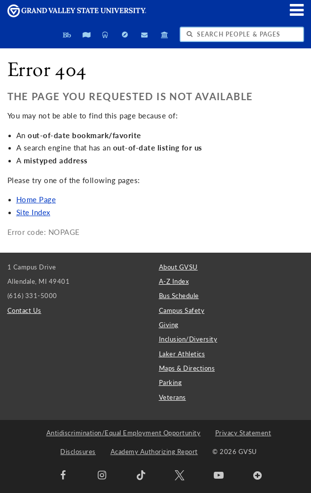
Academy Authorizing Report (154, 451)
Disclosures (78, 451)
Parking (170, 382)
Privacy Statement (243, 433)
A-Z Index (174, 281)
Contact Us (24, 310)
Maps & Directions (187, 368)
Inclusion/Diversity (188, 339)
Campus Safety (182, 310)
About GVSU (178, 267)
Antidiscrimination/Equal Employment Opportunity (123, 433)
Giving (169, 325)
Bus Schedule (179, 296)
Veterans (172, 397)
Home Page (36, 199)
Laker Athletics (182, 354)
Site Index (33, 212)
